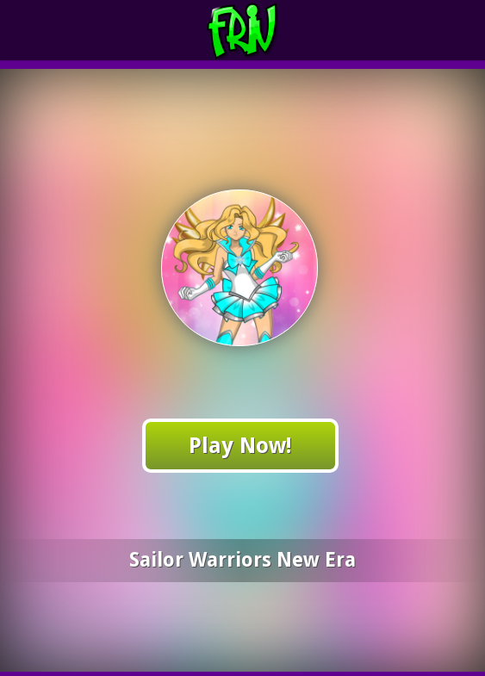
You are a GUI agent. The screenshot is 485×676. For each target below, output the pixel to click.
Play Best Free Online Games (274, 30)
